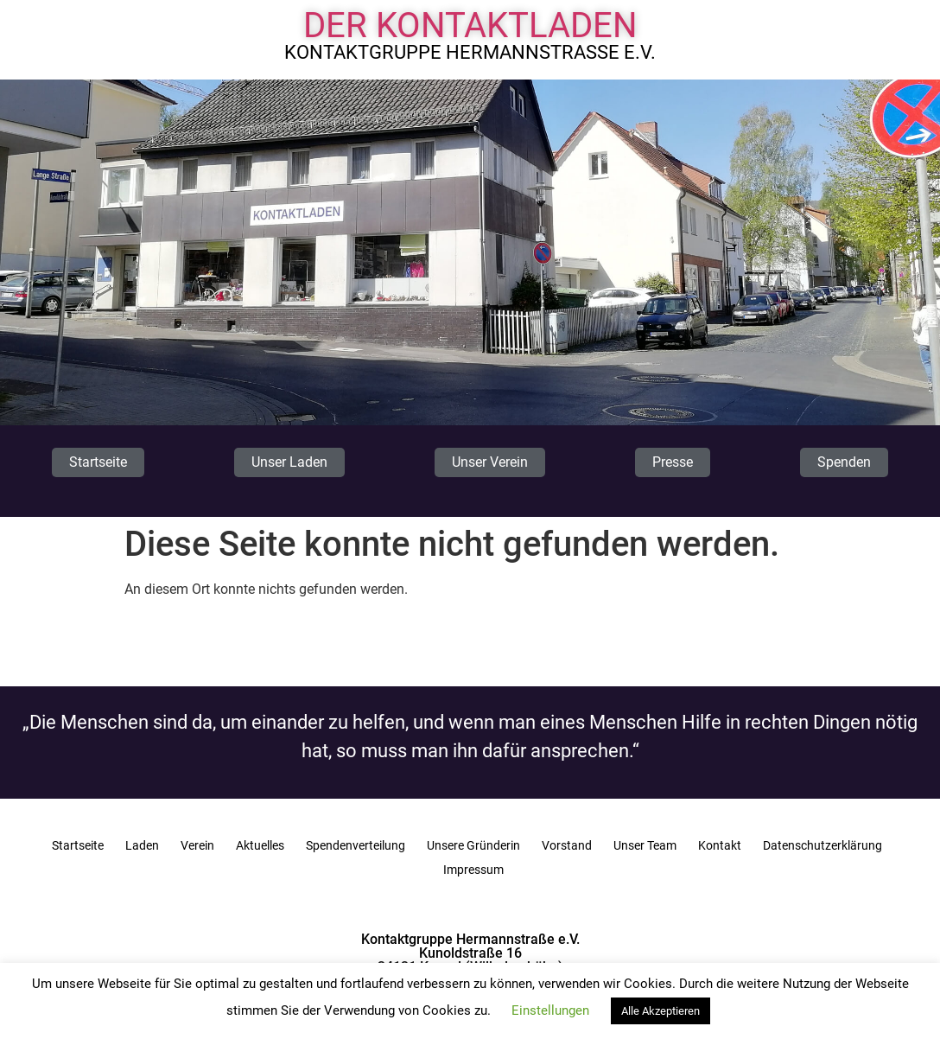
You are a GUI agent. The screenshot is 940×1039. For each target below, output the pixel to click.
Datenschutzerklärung (822, 845)
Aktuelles (260, 845)
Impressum (473, 869)
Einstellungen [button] (550, 1010)
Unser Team (644, 845)
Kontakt (719, 845)
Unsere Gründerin (473, 845)
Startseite (78, 845)
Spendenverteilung (355, 845)
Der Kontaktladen (470, 25)
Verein (197, 845)
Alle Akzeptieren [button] (660, 1010)
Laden (142, 845)
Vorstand (567, 845)
